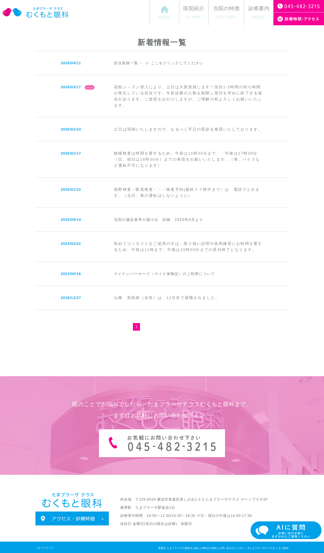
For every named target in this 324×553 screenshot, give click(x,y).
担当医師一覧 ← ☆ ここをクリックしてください (159, 63)
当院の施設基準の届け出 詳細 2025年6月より (158, 220)
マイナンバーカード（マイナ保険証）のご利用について (164, 274)
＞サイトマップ (44, 547)
